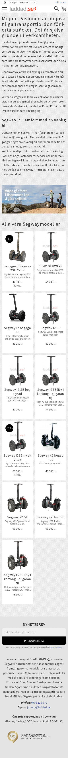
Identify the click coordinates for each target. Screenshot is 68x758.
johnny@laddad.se (38, 707)
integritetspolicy (55, 647)
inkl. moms (60, 2)
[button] (5, 9)
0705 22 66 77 (39, 702)
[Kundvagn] (63, 8)
